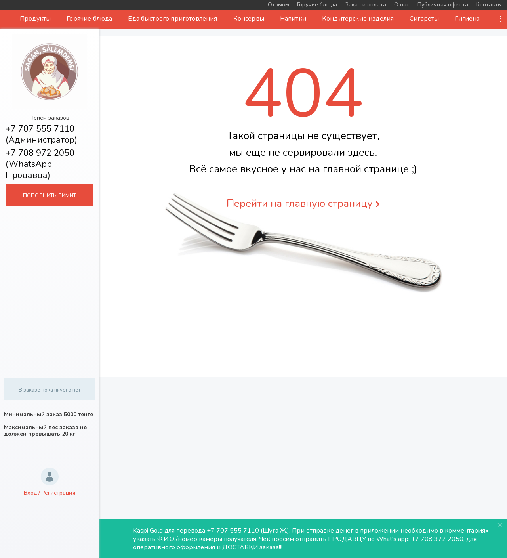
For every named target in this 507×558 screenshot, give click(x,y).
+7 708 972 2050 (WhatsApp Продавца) (40, 164)
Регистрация (58, 493)
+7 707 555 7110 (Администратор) (41, 134)
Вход (30, 493)
